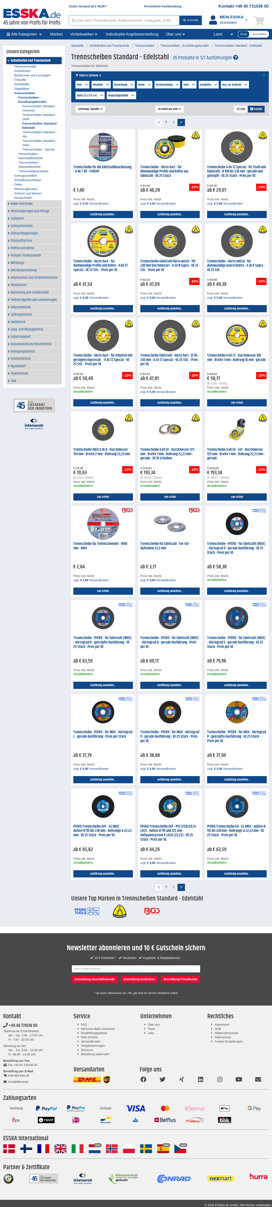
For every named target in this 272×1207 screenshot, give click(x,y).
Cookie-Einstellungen (229, 1041)
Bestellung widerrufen (95, 1054)
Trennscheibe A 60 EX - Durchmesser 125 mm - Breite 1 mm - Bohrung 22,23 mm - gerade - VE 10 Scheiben (167, 454)
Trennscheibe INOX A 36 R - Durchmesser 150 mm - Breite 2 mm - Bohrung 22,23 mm (101, 452)
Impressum (222, 1024)
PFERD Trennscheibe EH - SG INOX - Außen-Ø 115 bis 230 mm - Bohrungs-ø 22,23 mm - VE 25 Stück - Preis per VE (236, 831)
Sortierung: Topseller (90, 109)
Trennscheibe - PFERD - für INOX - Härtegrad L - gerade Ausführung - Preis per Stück (102, 734)
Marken (56, 34)
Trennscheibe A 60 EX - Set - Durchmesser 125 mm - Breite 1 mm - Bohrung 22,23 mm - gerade (236, 454)
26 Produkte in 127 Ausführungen (205, 58)
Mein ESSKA (89, 1037)
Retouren (87, 1050)
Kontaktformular (16, 1081)
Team (151, 1028)
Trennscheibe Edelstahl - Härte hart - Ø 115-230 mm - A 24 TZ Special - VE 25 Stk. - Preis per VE (169, 360)
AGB (218, 1028)
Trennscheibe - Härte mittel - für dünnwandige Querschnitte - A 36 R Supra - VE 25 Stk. (236, 265)
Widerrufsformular (226, 1033)
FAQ (84, 1024)
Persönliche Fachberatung (162, 6)
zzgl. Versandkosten (91, 203)
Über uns (154, 1024)
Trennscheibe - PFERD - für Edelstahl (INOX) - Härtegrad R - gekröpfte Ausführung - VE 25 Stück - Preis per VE (102, 642)
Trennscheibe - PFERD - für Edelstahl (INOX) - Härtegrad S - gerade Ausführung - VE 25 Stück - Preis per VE (236, 642)
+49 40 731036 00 (20, 1025)
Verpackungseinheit (121, 96)
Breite (144, 85)
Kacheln (256, 109)
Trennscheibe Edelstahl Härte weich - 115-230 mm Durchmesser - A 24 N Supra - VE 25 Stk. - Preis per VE (169, 265)
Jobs (151, 1033)
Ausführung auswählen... (103, 214)
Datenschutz (223, 1037)
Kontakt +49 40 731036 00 (244, 6)
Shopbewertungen (93, 1045)
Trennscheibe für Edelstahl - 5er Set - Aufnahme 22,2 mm (165, 546)
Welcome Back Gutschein (98, 1028)
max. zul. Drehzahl (235, 85)
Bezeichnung (124, 85)
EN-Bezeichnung (167, 85)
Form (189, 85)
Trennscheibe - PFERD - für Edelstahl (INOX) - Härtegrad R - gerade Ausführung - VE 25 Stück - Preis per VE (236, 548)
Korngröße (209, 85)
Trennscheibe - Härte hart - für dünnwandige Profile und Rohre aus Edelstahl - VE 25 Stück (164, 171)
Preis (82, 85)
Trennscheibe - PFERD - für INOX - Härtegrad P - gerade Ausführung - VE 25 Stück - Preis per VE (169, 736)
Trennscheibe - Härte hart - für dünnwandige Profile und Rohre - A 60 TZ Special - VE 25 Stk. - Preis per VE (100, 265)
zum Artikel (237, 403)
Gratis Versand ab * (88, 6)
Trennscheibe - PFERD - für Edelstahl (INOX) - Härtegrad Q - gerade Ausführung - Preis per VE (169, 642)
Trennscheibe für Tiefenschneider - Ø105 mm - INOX (100, 546)
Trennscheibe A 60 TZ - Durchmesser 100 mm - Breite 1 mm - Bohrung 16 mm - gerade (236, 358)
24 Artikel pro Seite (169, 109)
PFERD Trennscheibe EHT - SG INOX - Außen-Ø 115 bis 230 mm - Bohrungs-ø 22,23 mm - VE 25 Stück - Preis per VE (102, 831)
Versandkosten (91, 1041)
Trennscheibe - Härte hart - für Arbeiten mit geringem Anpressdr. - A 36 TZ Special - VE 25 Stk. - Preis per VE (103, 360)
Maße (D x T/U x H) (90, 96)
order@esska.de (16, 1075)
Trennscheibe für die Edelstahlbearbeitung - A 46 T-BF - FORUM (102, 169)
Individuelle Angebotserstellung (132, 34)
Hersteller (101, 85)
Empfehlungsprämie (94, 1033)
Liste (241, 109)
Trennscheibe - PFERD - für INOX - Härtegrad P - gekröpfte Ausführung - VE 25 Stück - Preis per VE (236, 736)
